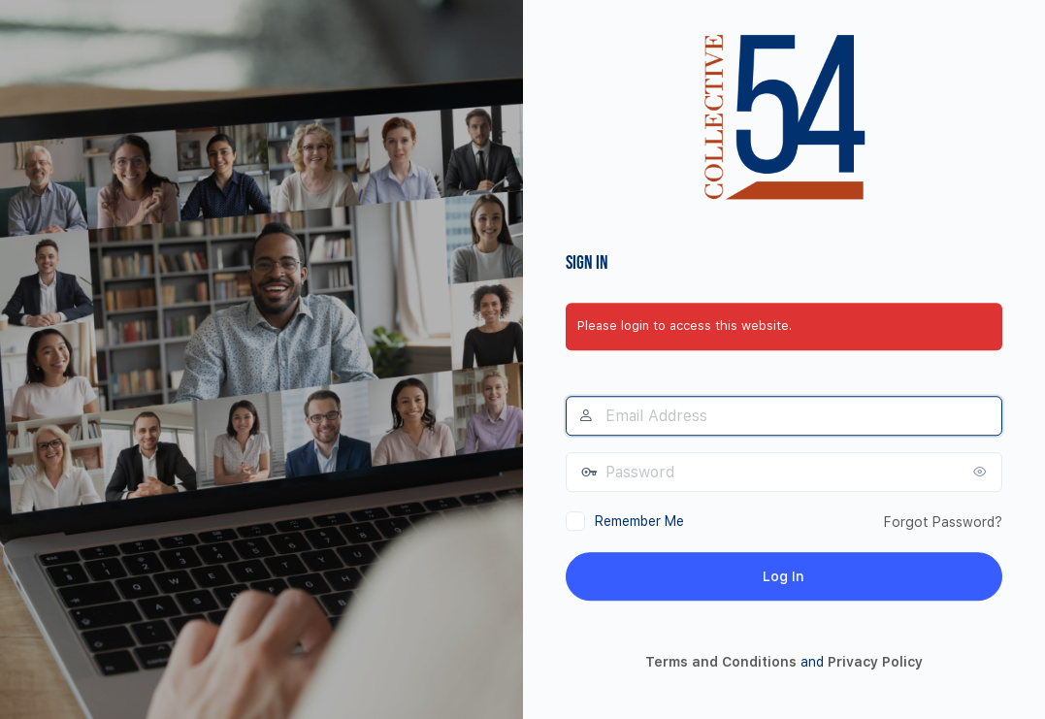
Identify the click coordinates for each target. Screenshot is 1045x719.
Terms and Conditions (721, 662)
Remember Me (639, 521)
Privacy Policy (875, 662)
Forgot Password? (943, 522)
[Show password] (982, 471)
